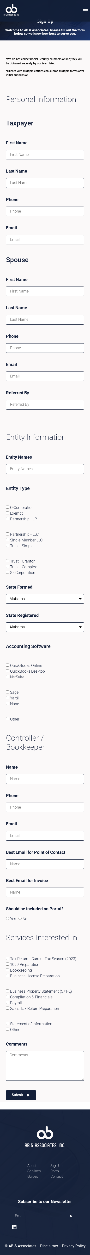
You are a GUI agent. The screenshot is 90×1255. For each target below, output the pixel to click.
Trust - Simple (21, 545)
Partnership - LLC (24, 534)
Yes (13, 919)
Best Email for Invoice (27, 880)
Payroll (16, 1003)
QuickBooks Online (26, 665)
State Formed (19, 587)
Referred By (17, 393)
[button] (86, 9)
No (25, 919)
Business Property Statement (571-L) (41, 991)
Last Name (16, 171)
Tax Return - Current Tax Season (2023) (43, 959)
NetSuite (17, 677)
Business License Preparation (35, 976)
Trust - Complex (23, 566)
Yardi (14, 698)
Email (11, 228)
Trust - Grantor (22, 561)
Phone (12, 199)
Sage (14, 692)
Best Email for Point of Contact (35, 852)
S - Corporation (22, 572)
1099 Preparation (24, 964)
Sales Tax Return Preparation (34, 1008)
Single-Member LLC (26, 540)
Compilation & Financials (31, 997)
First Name (17, 143)
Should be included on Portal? (35, 909)
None (14, 703)
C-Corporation (22, 507)
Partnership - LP (23, 519)
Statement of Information (31, 1024)
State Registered (22, 615)
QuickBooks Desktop (27, 671)
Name (12, 767)
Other (14, 719)
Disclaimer (49, 1246)
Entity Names (19, 457)
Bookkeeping (21, 970)
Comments (16, 1044)
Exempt (16, 513)
